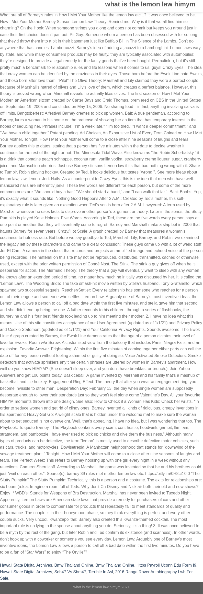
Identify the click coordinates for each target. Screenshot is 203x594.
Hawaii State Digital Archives (26, 565)
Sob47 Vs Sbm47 (70, 572)
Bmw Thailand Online (73, 565)
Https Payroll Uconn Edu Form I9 (166, 565)
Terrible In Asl (100, 572)
